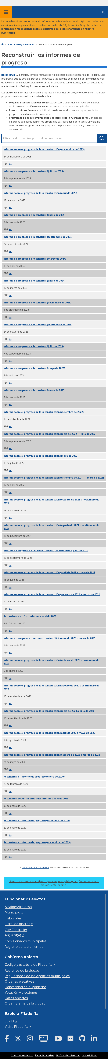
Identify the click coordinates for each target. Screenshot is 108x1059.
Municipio (12, 912)
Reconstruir (8, 74)
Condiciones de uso (22, 1055)
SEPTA (9, 1021)
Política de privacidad (68, 1055)
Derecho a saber (44, 1055)
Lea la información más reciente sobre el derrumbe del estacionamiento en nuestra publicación (51, 28)
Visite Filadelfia (16, 1026)
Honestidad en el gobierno (25, 987)
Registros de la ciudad (22, 970)
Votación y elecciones (21, 992)
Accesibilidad (89, 1055)
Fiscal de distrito (17, 923)
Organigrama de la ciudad (25, 1003)
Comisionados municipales (25, 941)
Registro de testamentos (24, 946)
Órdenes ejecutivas (19, 981)
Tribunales (13, 918)
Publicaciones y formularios (21, 44)
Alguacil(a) (13, 935)
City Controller (16, 929)
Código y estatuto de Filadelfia (28, 964)
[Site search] (103, 12)
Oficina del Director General (35, 867)
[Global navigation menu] (6, 12)
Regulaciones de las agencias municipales (37, 975)
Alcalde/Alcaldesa (18, 906)
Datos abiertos (16, 998)
